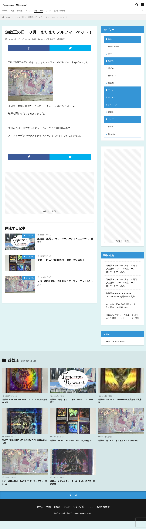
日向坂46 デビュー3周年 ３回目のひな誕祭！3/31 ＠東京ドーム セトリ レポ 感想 (122, 274)
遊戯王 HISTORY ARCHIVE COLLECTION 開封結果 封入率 (120, 301)
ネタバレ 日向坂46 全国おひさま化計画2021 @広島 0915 (122, 312)
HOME (7, 17)
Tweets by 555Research (115, 347)
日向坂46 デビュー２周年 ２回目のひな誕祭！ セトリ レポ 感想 (122, 323)
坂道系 (22, 10)
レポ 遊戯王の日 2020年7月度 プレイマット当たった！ (64, 283)
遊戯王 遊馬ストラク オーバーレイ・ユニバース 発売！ (65, 240)
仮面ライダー (114, 47)
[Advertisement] (28, 190)
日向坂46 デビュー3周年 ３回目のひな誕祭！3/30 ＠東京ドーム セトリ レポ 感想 (122, 288)
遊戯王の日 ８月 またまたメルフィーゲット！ (48, 17)
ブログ (54, 10)
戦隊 (110, 55)
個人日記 (112, 140)
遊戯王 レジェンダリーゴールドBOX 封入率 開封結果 (73, 490)
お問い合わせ (66, 10)
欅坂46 (111, 70)
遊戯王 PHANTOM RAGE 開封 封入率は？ (62, 259)
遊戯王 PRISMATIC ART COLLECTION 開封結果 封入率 (25, 448)
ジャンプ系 (42, 10)
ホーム (5, 10)
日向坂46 (112, 78)
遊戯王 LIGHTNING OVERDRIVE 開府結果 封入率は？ (120, 407)
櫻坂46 (111, 86)
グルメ (111, 132)
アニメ (31, 10)
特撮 (13, 10)
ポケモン (112, 101)
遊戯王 (52, 39)
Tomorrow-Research (82, 521)
